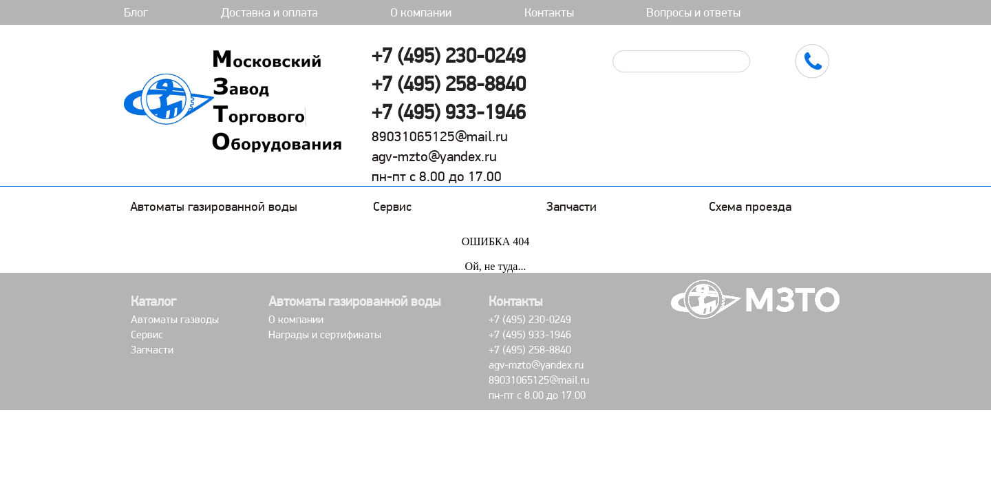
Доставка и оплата (269, 12)
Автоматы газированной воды (213, 206)
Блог (136, 12)
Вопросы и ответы (693, 12)
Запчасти (571, 206)
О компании (420, 12)
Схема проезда (750, 206)
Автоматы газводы (175, 319)
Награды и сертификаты (324, 334)
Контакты (549, 12)
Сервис (392, 206)
